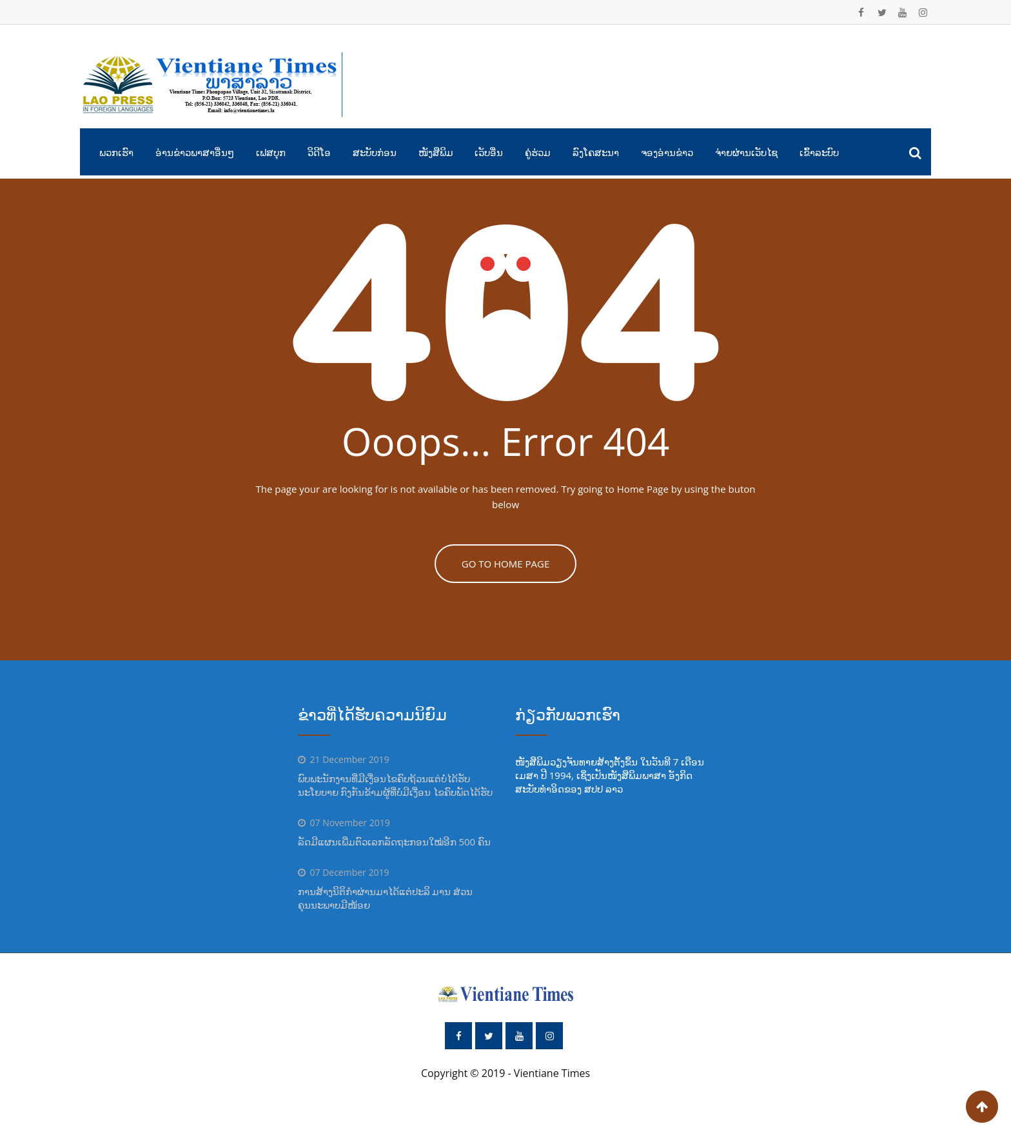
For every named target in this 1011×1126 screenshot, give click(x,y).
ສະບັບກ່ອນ (375, 152)
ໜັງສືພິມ (435, 152)
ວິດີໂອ (319, 152)
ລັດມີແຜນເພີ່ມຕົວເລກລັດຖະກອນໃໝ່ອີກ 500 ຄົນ (394, 841)
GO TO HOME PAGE (506, 563)
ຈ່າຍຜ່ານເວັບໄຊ (746, 152)
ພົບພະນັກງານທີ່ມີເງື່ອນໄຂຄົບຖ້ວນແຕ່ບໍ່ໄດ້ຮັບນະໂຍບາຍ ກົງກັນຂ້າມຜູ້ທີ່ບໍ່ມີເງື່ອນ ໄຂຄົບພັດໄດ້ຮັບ (395, 785)
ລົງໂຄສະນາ (596, 152)
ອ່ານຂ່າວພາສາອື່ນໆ (194, 152)
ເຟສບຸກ (271, 152)
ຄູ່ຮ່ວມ (538, 152)
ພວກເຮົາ (116, 152)
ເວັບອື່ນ (489, 152)
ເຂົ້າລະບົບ (819, 152)
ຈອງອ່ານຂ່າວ (667, 152)
